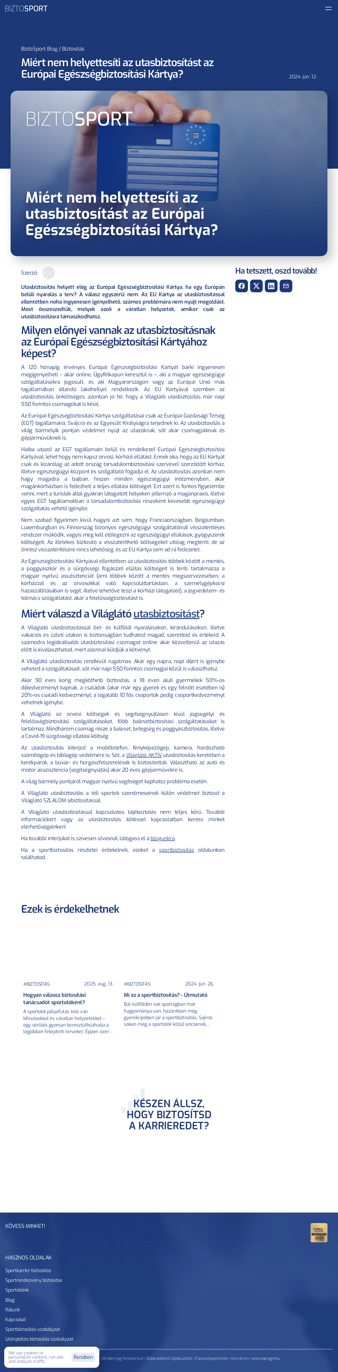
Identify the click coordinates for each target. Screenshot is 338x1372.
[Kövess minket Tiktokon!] (316, 1237)
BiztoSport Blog (39, 48)
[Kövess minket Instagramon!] (301, 1237)
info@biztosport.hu (294, 1254)
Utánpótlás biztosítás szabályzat (115, 1298)
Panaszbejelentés (211, 1319)
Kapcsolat (225, 1287)
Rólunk (198, 1287)
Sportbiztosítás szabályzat (44, 1298)
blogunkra (163, 838)
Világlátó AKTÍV (144, 755)
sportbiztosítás (176, 850)
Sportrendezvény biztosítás (101, 1287)
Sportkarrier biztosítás (40, 1287)
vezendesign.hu (265, 1319)
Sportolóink (150, 1287)
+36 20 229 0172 (300, 1264)
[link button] (290, 12)
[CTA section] (169, 1139)
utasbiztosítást (166, 614)
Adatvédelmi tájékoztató (169, 1319)
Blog (176, 1287)
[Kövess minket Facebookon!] (286, 1237)
